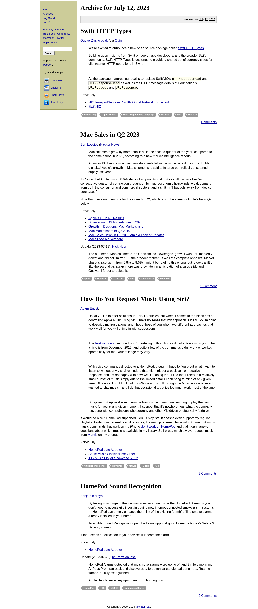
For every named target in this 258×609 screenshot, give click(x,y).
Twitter (60, 37)
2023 (143, 7)
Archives (48, 13)
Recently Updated (53, 29)
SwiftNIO (94, 106)
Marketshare (147, 278)
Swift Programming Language (138, 114)
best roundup (104, 343)
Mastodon (48, 37)
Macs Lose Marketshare (105, 239)
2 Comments (208, 595)
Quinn (119, 40)
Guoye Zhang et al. (94, 40)
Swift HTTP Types (105, 30)
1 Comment (208, 286)
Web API (192, 114)
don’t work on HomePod (158, 426)
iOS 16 (114, 588)
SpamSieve (57, 94)
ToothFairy (57, 102)
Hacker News (109, 144)
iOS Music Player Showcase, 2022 (113, 458)
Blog (45, 9)
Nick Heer (119, 246)
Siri (157, 466)
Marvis (92, 434)
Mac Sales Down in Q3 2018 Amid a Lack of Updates (126, 235)
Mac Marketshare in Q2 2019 (109, 231)
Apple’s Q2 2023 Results (106, 218)
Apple (87, 278)
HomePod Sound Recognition (120, 486)
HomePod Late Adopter (105, 449)
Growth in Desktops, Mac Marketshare (115, 226)
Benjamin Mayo (91, 496)
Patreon (47, 64)
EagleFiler (56, 87)
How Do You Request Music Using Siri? (134, 298)
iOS (103, 588)
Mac (132, 278)
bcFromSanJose (124, 557)
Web (179, 114)
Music (146, 466)
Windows (165, 278)
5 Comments (208, 473)
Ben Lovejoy (89, 144)
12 (206, 19)
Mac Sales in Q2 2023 (109, 134)
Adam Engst (89, 308)
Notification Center (134, 588)
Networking (90, 114)
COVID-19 (118, 278)
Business (101, 278)
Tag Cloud (49, 18)
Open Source (109, 114)
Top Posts (48, 22)
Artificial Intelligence (95, 466)
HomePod (117, 466)
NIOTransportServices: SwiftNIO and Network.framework (129, 102)
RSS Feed (49, 33)
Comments (209, 122)
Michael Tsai (143, 606)
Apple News (50, 42)
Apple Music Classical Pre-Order (111, 454)
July (119, 7)
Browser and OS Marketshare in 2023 (115, 222)
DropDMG (56, 80)
